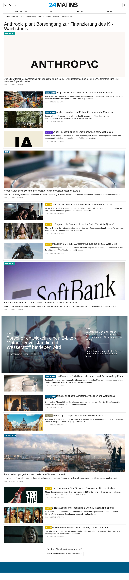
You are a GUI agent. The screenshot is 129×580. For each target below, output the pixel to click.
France (50, 17)
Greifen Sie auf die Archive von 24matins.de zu (65, 555)
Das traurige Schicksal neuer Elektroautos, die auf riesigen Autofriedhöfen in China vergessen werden (104, 337)
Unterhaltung (32, 17)
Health (42, 17)
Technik (110, 11)
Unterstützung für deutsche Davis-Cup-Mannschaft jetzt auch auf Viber (103, 355)
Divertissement (70, 17)
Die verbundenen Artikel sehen (22, 356)
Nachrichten (21, 11)
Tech (22, 17)
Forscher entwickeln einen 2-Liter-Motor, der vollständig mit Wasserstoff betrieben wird (41, 344)
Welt (52, 11)
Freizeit (58, 17)
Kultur (80, 11)
